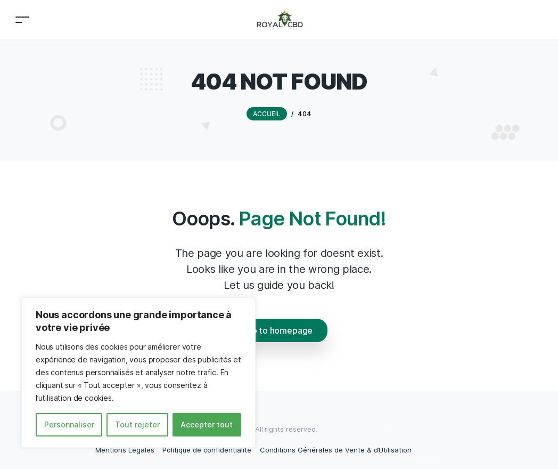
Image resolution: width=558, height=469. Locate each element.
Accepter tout (206, 424)
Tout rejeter (137, 424)
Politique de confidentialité (206, 450)
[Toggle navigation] (22, 19)
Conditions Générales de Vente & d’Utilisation (336, 450)
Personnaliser (69, 424)
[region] (138, 372)
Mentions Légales (124, 450)
